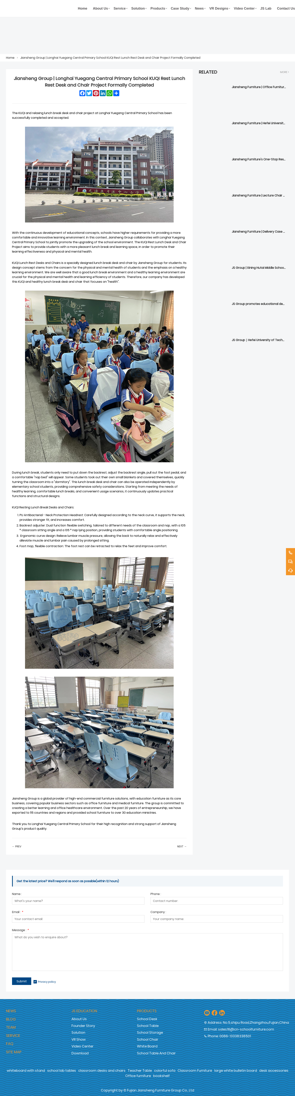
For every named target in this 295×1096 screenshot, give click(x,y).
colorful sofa (164, 1070)
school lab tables (61, 1070)
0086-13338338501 (235, 1036)
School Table (148, 1025)
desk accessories (273, 1070)
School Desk (147, 1019)
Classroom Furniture (195, 1070)
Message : (20, 930)
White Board (147, 1046)
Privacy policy (47, 982)
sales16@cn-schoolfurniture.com (246, 1029)
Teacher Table (140, 1070)
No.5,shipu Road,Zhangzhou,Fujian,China (256, 1022)
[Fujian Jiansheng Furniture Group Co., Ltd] (40, 8)
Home (10, 58)
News (11, 1011)
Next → (182, 846)
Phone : (156, 894)
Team (11, 1027)
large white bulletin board (235, 1070)
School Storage (150, 1032)
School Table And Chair (156, 1053)
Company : (158, 912)
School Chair (147, 1039)
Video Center (82, 1046)
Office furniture (138, 1075)
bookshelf (161, 1075)
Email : (17, 912)
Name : (17, 894)
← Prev (16, 846)
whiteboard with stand (26, 1070)
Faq (9, 1043)
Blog (11, 1019)
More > (284, 72)
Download (80, 1053)
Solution (78, 1032)
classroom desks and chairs (101, 1070)
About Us (79, 1019)
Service (13, 1035)
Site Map (13, 1052)
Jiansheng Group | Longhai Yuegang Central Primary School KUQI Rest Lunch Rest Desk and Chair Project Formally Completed (110, 58)
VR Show (78, 1039)
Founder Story (83, 1025)
